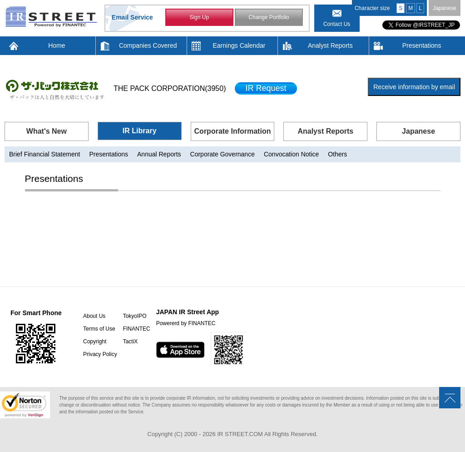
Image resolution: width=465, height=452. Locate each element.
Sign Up (199, 17)
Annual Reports (159, 154)
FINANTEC (136, 329)
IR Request (265, 88)
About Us (94, 316)
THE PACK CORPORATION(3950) (170, 88)
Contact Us (336, 24)
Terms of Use (99, 329)
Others (337, 154)
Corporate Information (232, 131)
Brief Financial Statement (44, 154)
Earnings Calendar (239, 45)
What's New (46, 131)
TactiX (130, 341)
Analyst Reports (330, 45)
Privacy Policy (100, 354)
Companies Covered (148, 45)
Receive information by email (414, 86)
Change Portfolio (268, 17)
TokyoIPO (135, 316)
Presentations (421, 45)
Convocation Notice (291, 154)
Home (56, 45)
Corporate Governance (222, 154)
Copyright (94, 341)
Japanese (444, 8)
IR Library (140, 131)
